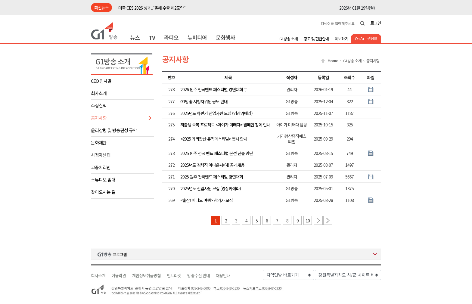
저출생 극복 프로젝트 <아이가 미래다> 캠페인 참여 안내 (225, 125)
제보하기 (341, 39)
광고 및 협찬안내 (316, 39)
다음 (318, 220)
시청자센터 (100, 155)
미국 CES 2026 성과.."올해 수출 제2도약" (151, 8)
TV (152, 37)
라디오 (171, 37)
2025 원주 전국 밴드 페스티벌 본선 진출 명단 (216, 153)
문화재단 (99, 142)
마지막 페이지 (327, 220)
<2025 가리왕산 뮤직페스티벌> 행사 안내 (213, 139)
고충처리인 (100, 167)
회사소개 (99, 93)
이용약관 (118, 275)
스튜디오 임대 (103, 179)
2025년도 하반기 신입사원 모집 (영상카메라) (216, 113)
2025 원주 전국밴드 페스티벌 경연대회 (211, 177)
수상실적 (99, 105)
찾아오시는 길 (103, 192)
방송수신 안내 (198, 275)
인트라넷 (174, 275)
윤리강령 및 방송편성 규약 (114, 130)
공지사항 (99, 118)
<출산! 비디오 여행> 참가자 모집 (206, 200)
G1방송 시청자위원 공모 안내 (204, 101)
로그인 (375, 23)
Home (333, 60)
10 (308, 221)
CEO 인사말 (101, 81)
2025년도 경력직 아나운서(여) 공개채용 (212, 165)
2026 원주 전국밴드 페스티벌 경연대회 (211, 89)
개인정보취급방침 (146, 275)
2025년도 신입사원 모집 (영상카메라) (210, 188)
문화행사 (225, 37)
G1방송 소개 (288, 39)
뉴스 (135, 37)
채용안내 (223, 275)
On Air (359, 38)
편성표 (372, 38)
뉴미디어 (197, 37)
